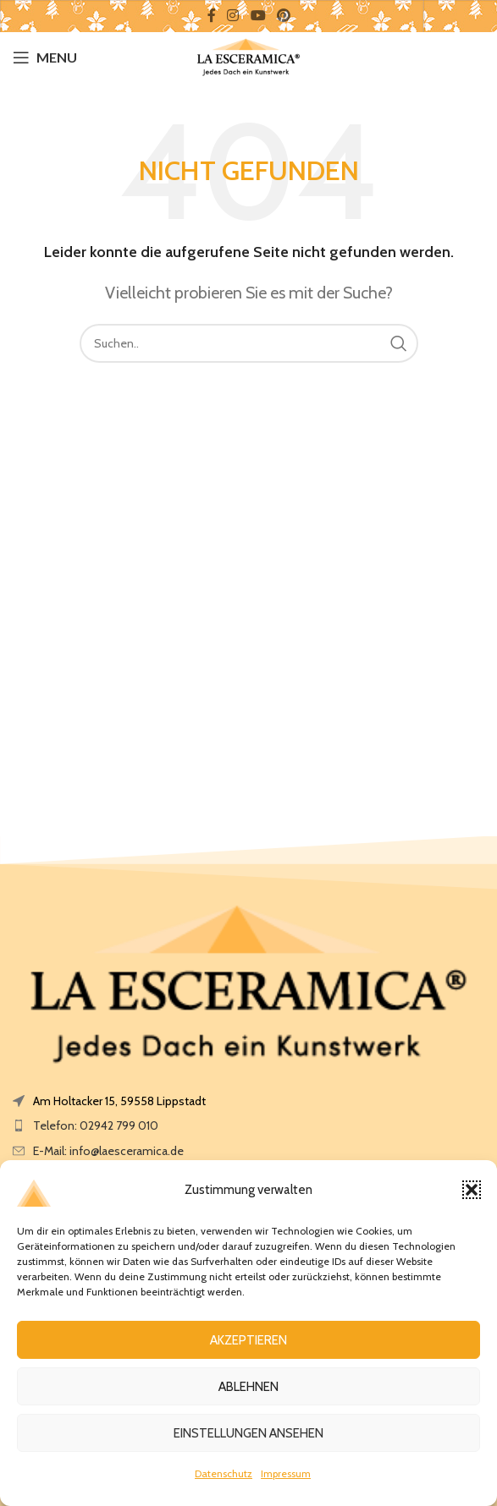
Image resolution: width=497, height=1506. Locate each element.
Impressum (286, 1473)
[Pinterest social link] (283, 16)
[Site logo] (248, 56)
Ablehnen (248, 1386)
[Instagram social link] (233, 16)
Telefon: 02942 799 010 (95, 1125)
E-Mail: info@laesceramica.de (108, 1150)
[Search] (249, 343)
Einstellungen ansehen (248, 1433)
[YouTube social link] (258, 16)
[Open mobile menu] (45, 57)
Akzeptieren (248, 1340)
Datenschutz (223, 1473)
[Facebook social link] (212, 16)
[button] (471, 1189)
